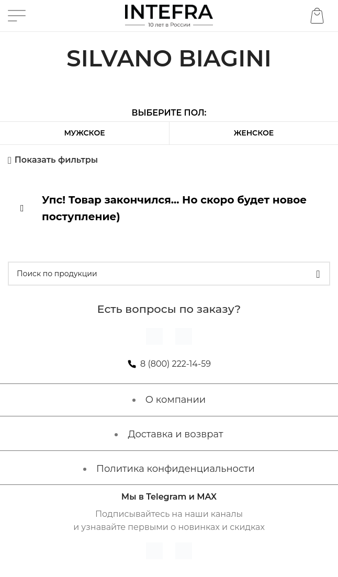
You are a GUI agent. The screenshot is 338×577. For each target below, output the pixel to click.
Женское (254, 133)
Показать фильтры (56, 160)
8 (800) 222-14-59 (175, 364)
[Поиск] (169, 274)
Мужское (84, 133)
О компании (175, 399)
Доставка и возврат (175, 434)
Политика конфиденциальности (175, 468)
